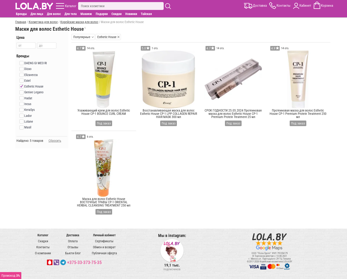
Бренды (21, 14)
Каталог (42, 235)
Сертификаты (104, 241)
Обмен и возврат (104, 247)
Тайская (146, 14)
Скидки (116, 14)
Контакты (43, 247)
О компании (43, 253)
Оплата (73, 241)
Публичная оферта (104, 253)
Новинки (131, 14)
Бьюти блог (73, 253)
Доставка (72, 235)
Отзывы (73, 247)
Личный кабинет (104, 235)
